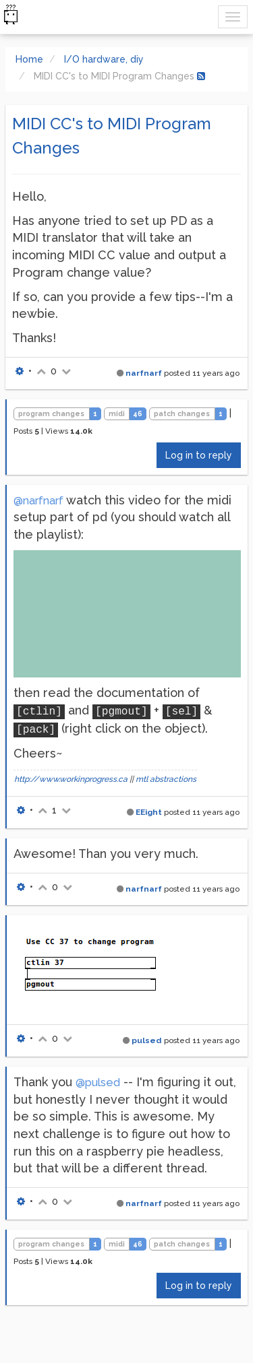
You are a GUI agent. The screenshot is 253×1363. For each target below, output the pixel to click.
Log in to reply (198, 455)
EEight (149, 812)
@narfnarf (38, 500)
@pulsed (98, 1082)
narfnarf (143, 373)
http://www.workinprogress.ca (71, 779)
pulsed (147, 1040)
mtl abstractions (166, 779)
